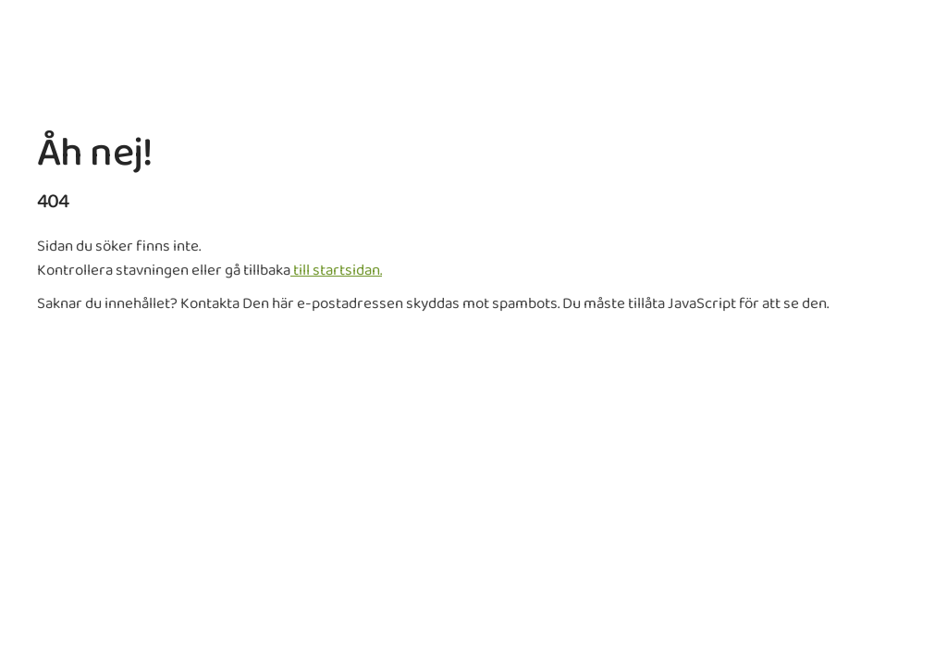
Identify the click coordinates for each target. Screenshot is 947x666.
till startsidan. (336, 270)
